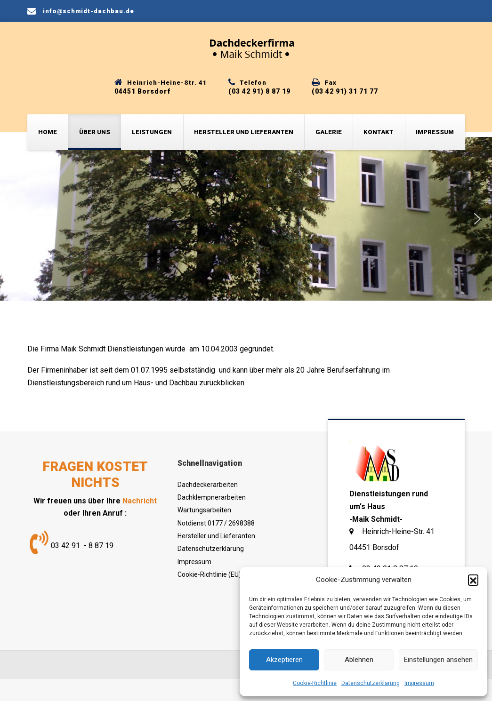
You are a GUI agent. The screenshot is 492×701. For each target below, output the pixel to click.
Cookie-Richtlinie (315, 683)
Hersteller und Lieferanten (243, 131)
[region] (246, 219)
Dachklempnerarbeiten (211, 497)
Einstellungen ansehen (438, 659)
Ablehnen (359, 659)
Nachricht (139, 500)
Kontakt (378, 131)
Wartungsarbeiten (204, 510)
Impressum (419, 683)
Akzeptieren (284, 659)
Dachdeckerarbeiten (207, 484)
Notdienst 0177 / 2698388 (216, 523)
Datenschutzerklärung (370, 683)
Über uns (94, 131)
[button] (473, 579)
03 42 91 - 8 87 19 (82, 545)
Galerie (328, 131)
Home (47, 131)
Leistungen (152, 131)
